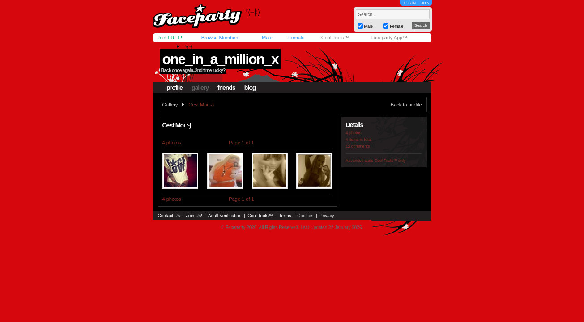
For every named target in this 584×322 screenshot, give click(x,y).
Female (296, 37)
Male (267, 37)
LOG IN (410, 3)
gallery (200, 87)
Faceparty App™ (389, 37)
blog (250, 87)
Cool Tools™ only (390, 160)
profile (174, 87)
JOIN (425, 3)
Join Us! (194, 215)
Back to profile (406, 104)
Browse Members (220, 37)
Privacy (327, 215)
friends (226, 87)
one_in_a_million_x (220, 59)
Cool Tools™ (335, 37)
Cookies (305, 215)
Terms (285, 215)
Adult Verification (225, 215)
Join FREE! (170, 37)
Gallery (170, 104)
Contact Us (169, 215)
